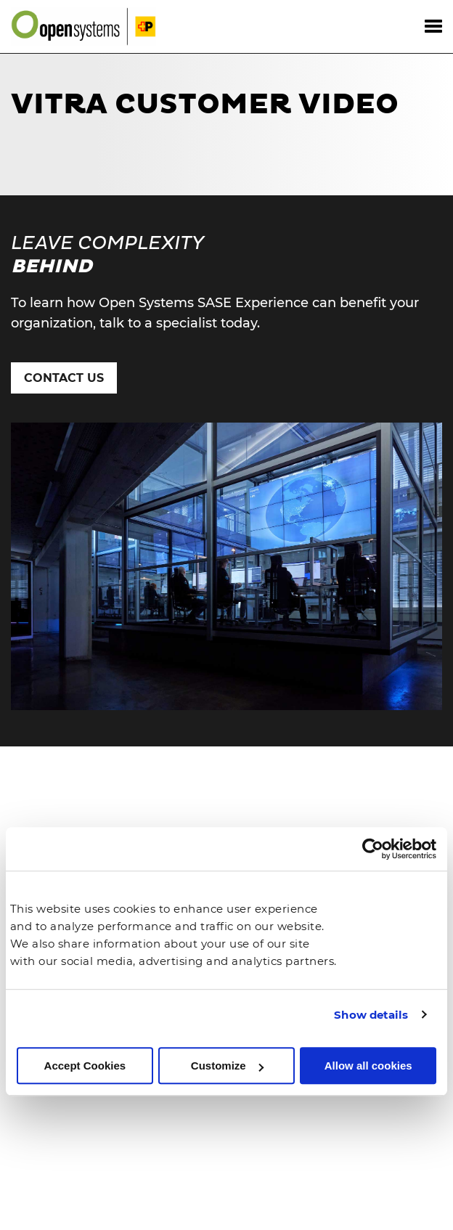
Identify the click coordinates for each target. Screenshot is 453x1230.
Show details (371, 1015)
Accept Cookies (85, 1065)
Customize (227, 1065)
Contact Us (64, 378)
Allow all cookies (368, 1065)
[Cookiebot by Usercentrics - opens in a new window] (372, 849)
